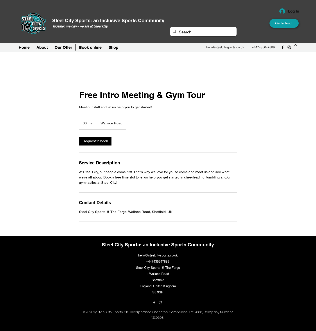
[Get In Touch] (284, 23)
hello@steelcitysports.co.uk (225, 47)
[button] (90, 47)
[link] (95, 141)
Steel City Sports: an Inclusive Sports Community (108, 20)
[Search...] (203, 32)
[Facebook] (282, 47)
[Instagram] (289, 47)
